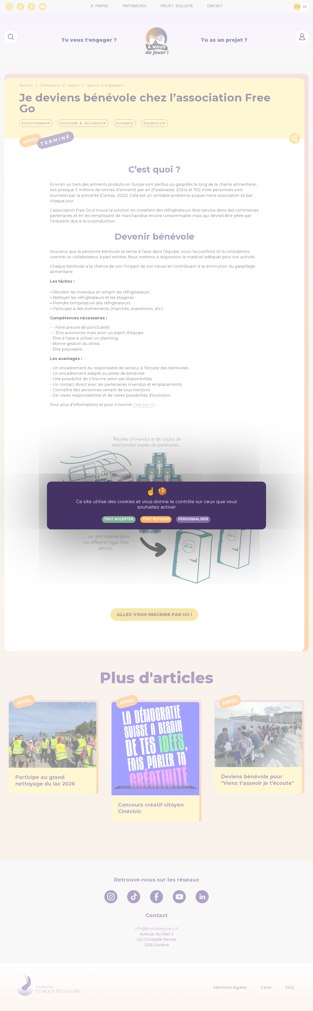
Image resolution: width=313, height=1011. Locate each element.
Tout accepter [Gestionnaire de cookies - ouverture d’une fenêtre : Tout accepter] (118, 519)
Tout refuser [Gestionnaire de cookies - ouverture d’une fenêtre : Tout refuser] (155, 519)
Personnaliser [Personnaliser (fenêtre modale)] (193, 519)
